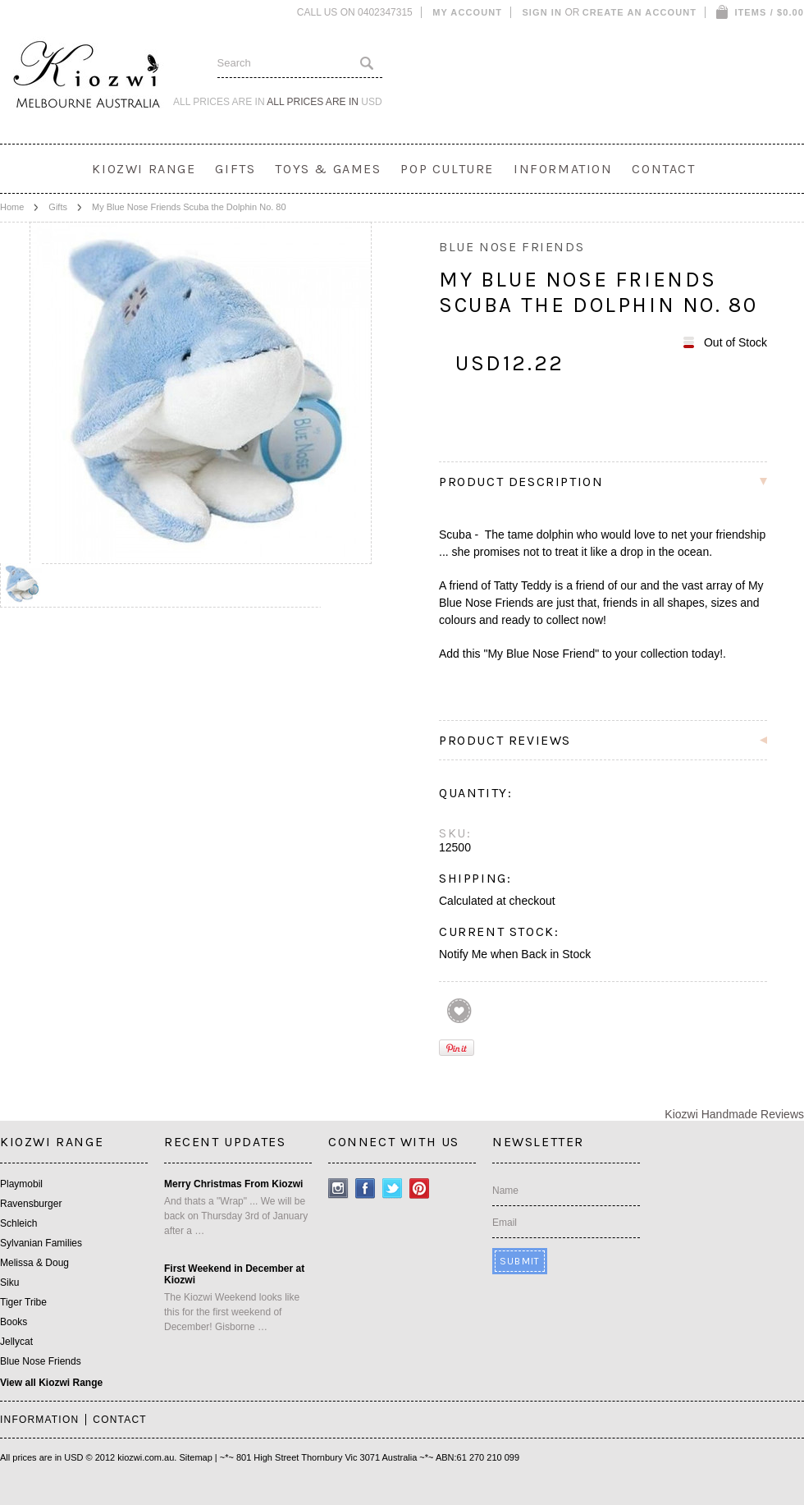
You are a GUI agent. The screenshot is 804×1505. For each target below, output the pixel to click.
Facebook (365, 1188)
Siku (9, 1282)
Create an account (639, 12)
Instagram (338, 1188)
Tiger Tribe (23, 1302)
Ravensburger (31, 1203)
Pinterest (419, 1188)
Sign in (542, 12)
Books (13, 1322)
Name (505, 1190)
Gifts (235, 169)
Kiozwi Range (143, 169)
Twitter (392, 1188)
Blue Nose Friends (40, 1361)
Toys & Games (328, 169)
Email (504, 1222)
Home (12, 207)
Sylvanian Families (41, 1243)
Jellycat (16, 1341)
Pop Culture (447, 169)
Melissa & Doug (34, 1263)
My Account (467, 12)
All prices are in (324, 102)
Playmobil (21, 1184)
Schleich (18, 1223)
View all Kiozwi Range (51, 1382)
